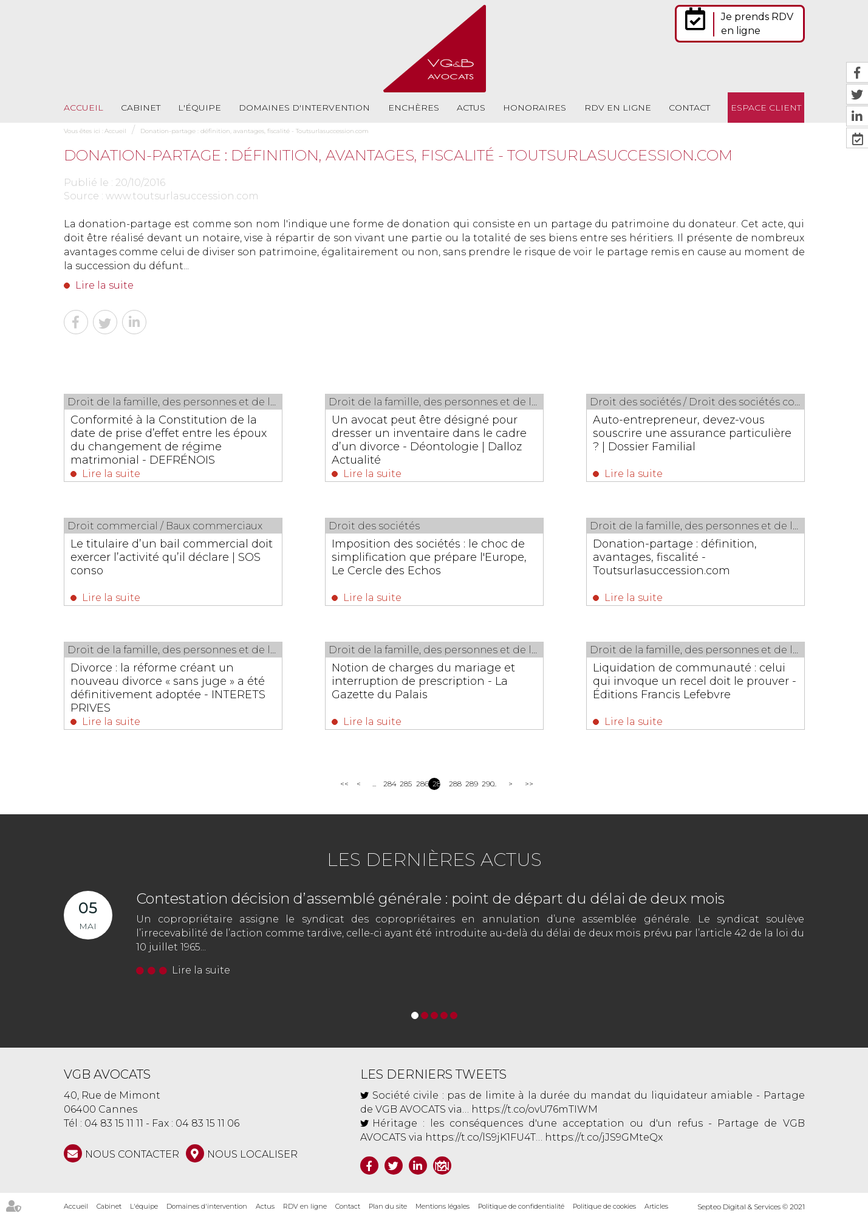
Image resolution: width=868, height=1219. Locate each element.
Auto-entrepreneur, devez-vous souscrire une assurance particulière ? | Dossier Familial (692, 433)
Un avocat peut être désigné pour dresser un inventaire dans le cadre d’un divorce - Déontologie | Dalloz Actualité (429, 440)
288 (453, 783)
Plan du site (388, 1206)
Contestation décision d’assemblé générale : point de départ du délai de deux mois (430, 898)
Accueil (83, 107)
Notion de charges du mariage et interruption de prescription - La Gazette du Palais (423, 681)
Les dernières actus (434, 859)
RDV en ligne (617, 107)
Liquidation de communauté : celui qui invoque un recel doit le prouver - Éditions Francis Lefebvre (694, 681)
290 (486, 783)
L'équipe (199, 107)
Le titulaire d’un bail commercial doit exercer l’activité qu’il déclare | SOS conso (171, 557)
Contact (689, 107)
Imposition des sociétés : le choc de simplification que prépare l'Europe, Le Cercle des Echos (429, 557)
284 (387, 783)
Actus (471, 107)
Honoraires (534, 107)
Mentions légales (442, 1206)
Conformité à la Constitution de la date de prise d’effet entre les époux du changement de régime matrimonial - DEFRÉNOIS (168, 440)
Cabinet (140, 107)
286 (420, 783)
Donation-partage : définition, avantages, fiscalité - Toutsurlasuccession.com (254, 131)
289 (469, 783)
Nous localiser (252, 1154)
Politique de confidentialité (521, 1206)
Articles (656, 1206)
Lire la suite (104, 285)
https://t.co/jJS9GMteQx (604, 1137)
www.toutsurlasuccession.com (182, 196)
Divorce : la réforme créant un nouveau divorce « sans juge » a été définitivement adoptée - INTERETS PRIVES (167, 688)
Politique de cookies (604, 1206)
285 (404, 783)
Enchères (413, 107)
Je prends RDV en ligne (757, 23)
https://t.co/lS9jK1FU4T (480, 1137)
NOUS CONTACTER (132, 1154)
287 (436, 783)
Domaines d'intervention (304, 107)
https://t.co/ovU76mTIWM (534, 1109)
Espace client (766, 107)
